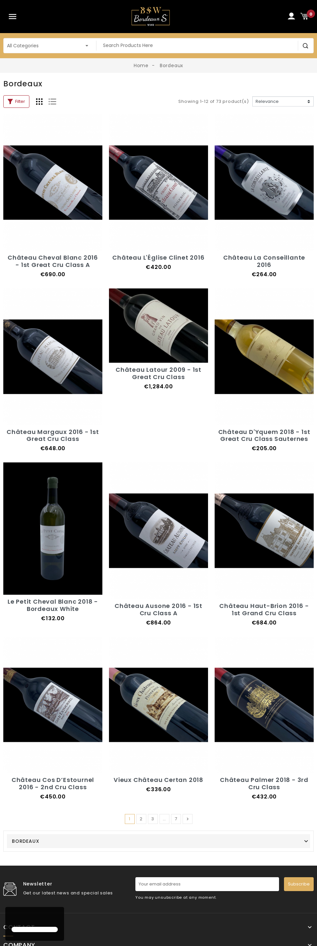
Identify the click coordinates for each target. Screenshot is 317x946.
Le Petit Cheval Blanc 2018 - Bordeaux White (53, 605)
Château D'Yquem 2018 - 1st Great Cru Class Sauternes (264, 435)
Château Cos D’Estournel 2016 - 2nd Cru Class (53, 783)
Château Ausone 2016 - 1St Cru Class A (158, 609)
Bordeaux (25, 841)
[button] (13, 918)
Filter (16, 101)
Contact (19, 927)
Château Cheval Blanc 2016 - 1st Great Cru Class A (53, 261)
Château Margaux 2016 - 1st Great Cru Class (53, 435)
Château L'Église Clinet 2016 (158, 257)
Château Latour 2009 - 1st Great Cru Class (158, 373)
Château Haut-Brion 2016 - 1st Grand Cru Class (264, 609)
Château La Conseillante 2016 (264, 261)
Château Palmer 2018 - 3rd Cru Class (264, 783)
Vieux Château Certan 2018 (158, 780)
